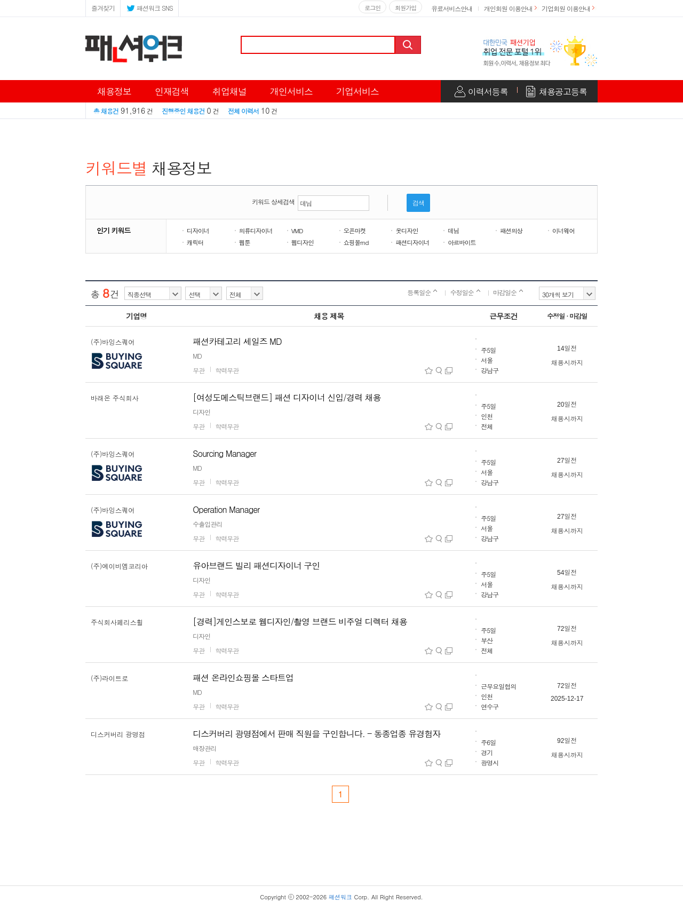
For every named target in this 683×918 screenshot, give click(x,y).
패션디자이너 (412, 242)
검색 (409, 45)
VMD (297, 230)
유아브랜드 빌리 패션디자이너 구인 (256, 566)
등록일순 (422, 292)
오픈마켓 (355, 230)
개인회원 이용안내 (508, 8)
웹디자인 (302, 242)
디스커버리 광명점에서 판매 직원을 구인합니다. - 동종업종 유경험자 (316, 734)
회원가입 (405, 8)
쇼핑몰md (356, 242)
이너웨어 (563, 230)
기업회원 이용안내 (566, 8)
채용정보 (114, 91)
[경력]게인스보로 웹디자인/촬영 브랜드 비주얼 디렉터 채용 (300, 622)
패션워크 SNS (149, 7)
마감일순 (508, 292)
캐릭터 (195, 242)
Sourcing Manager (224, 454)
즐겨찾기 (103, 7)
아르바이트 (462, 242)
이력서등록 (488, 91)
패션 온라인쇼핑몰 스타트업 (243, 678)
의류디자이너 (256, 230)
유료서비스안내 (451, 8)
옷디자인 (406, 230)
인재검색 (172, 91)
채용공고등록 (563, 91)
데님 (453, 230)
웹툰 (244, 242)
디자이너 (198, 230)
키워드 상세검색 (273, 201)
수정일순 (465, 292)
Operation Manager (226, 510)
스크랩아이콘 (429, 371)
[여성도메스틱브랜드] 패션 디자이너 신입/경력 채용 (286, 397)
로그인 (372, 8)
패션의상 (511, 230)
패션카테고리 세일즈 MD (237, 341)
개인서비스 (291, 91)
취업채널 (229, 91)
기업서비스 (357, 91)
